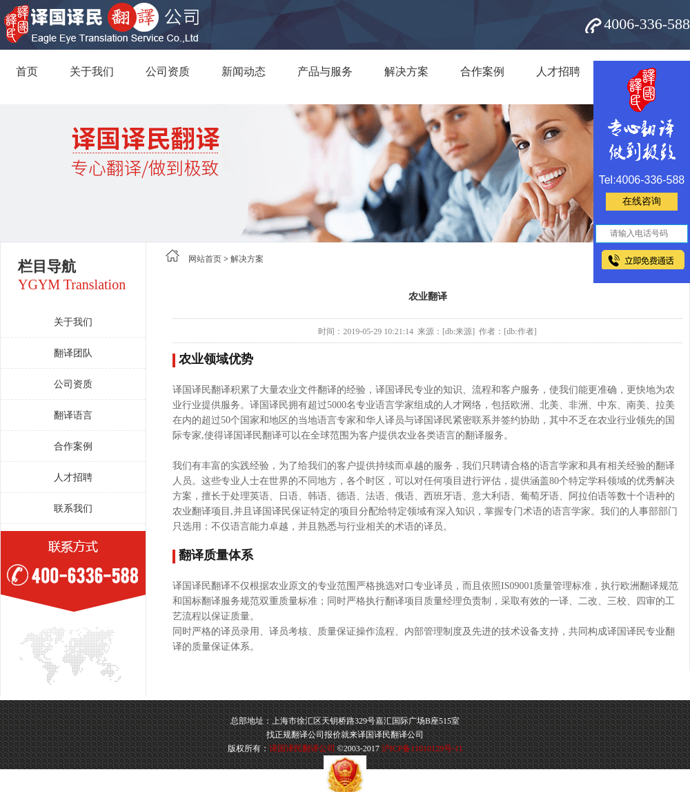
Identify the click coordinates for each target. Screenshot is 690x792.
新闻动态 (243, 71)
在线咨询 (641, 201)
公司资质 (168, 71)
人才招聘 (558, 71)
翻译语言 (73, 415)
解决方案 (406, 71)
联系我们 (73, 508)
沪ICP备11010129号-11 (422, 748)
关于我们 (92, 71)
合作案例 (482, 71)
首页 (27, 71)
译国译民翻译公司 (302, 748)
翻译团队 (73, 353)
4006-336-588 (647, 23)
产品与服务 (325, 71)
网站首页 (204, 259)
